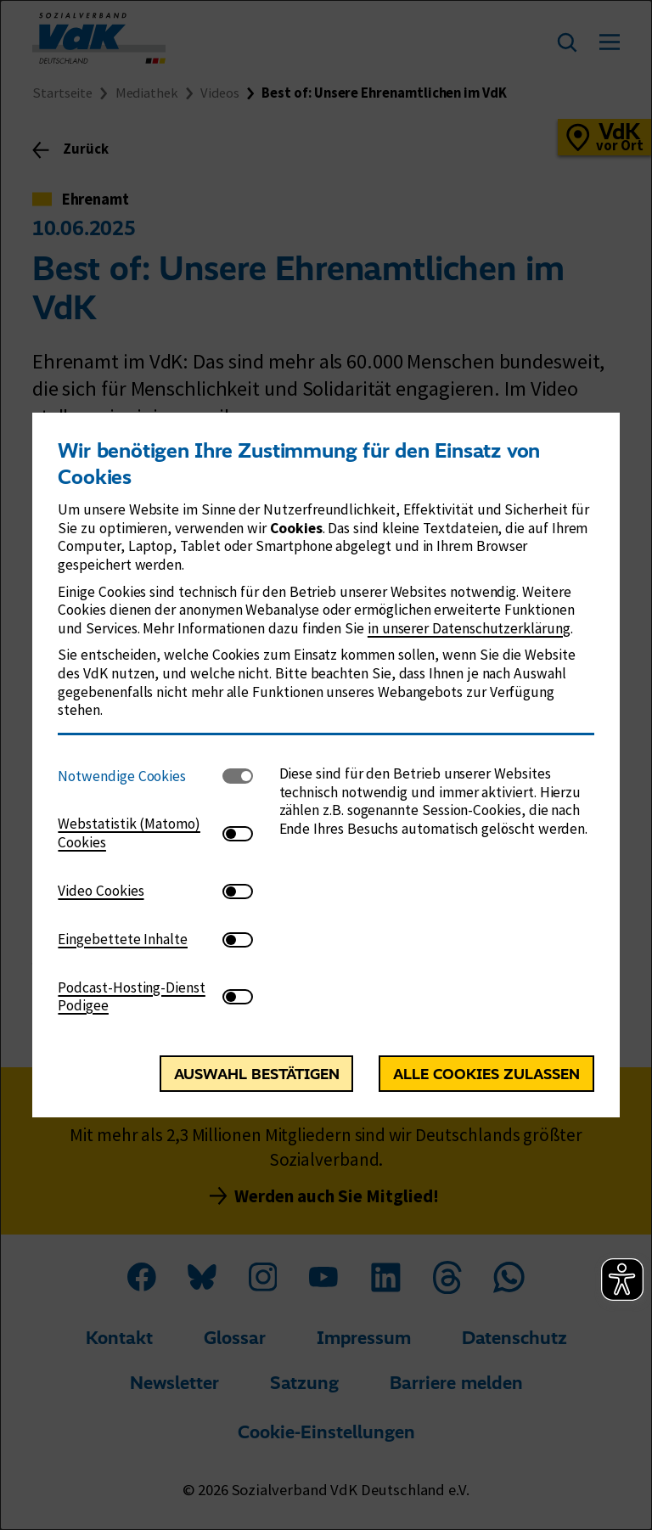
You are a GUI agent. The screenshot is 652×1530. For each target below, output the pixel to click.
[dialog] (326, 765)
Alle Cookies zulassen (486, 1074)
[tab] (140, 776)
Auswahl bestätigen (257, 1074)
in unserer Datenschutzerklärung (469, 628)
